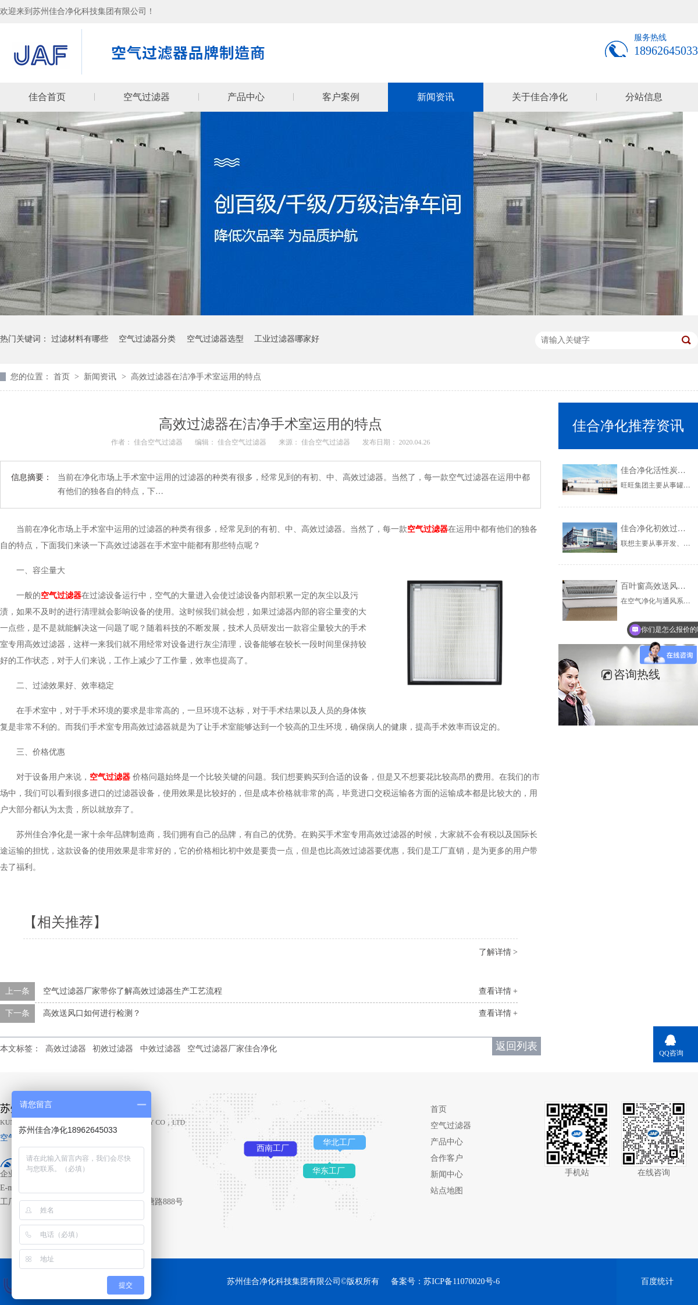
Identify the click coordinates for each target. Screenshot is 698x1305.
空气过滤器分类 (147, 339)
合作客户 (446, 1158)
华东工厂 (328, 1171)
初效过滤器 (112, 1048)
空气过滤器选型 (215, 339)
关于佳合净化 (540, 97)
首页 (63, 376)
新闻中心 (446, 1174)
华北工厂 (339, 1142)
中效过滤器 (160, 1048)
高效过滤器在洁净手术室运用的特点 (196, 376)
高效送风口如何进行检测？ (92, 1013)
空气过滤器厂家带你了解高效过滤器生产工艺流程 (132, 991)
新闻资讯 (435, 97)
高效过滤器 (65, 1048)
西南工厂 (273, 1148)
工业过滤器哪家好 (286, 339)
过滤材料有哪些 (79, 339)
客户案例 (340, 97)
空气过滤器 (146, 97)
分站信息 (644, 97)
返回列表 (516, 1046)
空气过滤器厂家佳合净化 (232, 1048)
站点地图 (446, 1190)
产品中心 (246, 97)
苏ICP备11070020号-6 (461, 1281)
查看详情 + (498, 991)
